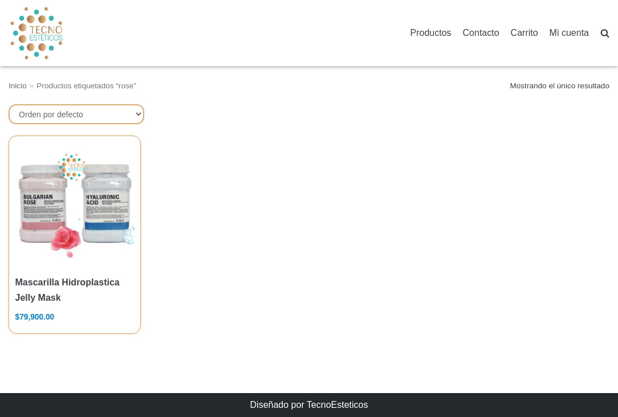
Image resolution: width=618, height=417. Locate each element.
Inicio (18, 85)
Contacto (481, 33)
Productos (431, 33)
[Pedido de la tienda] (76, 114)
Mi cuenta (569, 33)
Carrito (524, 33)
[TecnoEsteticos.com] (65, 32)
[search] (604, 33)
